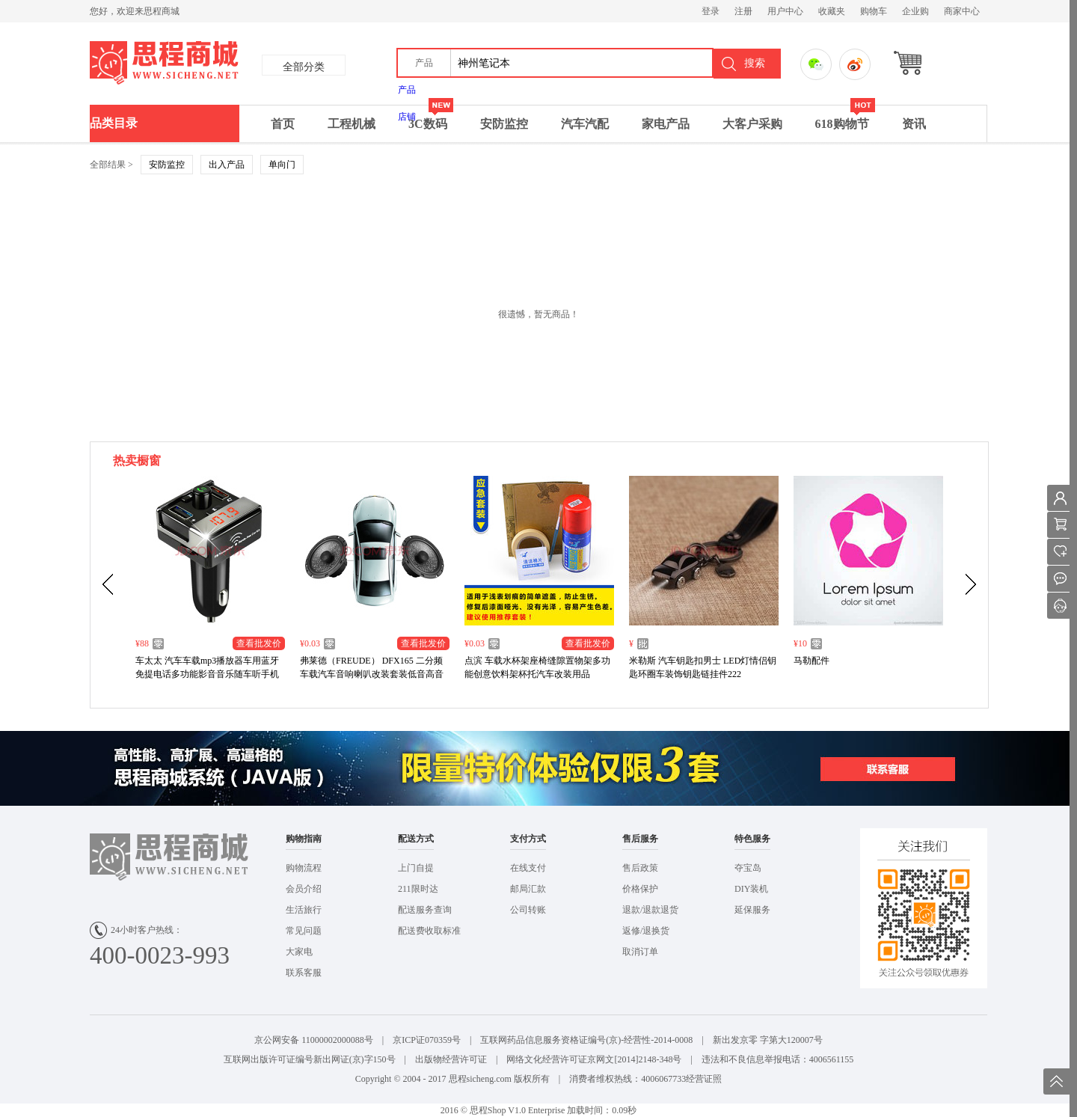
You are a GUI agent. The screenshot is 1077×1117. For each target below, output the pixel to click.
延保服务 (752, 910)
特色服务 (752, 838)
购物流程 (304, 868)
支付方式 (528, 838)
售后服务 (640, 838)
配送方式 (416, 838)
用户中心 (785, 11)
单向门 (282, 164)
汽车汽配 (585, 123)
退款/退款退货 (650, 910)
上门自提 (416, 868)
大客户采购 (752, 123)
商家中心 (962, 11)
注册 (743, 11)
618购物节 (845, 117)
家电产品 (666, 123)
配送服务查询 (425, 910)
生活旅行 (304, 910)
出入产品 (227, 164)
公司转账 (528, 910)
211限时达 (418, 889)
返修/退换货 (645, 930)
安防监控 (504, 123)
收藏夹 (831, 11)
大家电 (299, 951)
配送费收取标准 (429, 930)
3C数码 (430, 117)
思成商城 (230, 63)
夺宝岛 (747, 868)
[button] (424, 62)
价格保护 (640, 889)
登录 (710, 11)
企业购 (915, 11)
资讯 (914, 123)
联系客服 (304, 972)
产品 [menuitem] (407, 90)
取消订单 (640, 951)
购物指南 (304, 838)
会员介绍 (304, 889)
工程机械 (351, 123)
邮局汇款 (528, 889)
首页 (283, 123)
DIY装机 (751, 889)
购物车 (873, 11)
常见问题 (304, 930)
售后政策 (640, 868)
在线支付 (528, 868)
